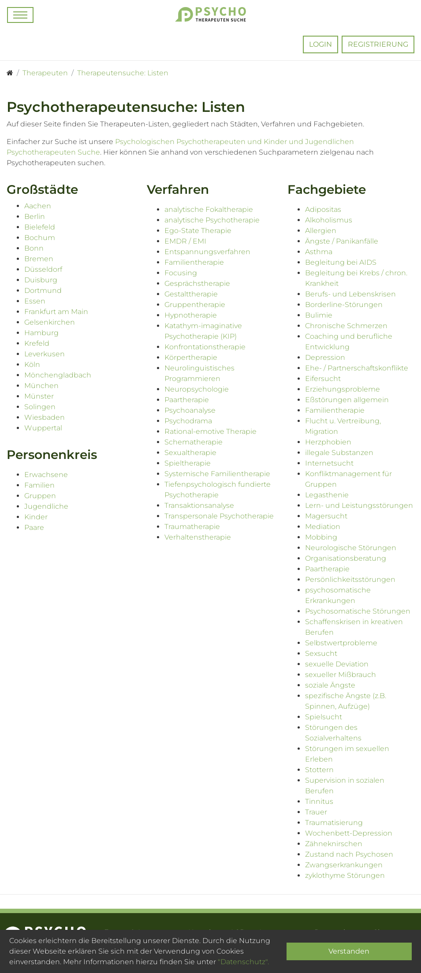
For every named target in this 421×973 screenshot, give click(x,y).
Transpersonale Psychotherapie (219, 516)
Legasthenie (327, 495)
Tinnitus (319, 801)
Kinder (36, 517)
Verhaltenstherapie (197, 537)
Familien (39, 485)
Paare (34, 527)
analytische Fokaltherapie (208, 209)
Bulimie (318, 315)
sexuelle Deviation (337, 664)
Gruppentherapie (194, 304)
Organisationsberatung (345, 558)
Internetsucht (329, 463)
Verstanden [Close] (348, 951)
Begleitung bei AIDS (340, 262)
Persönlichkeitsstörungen (350, 579)
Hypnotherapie (190, 315)
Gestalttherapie (191, 294)
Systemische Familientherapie (217, 474)
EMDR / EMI (185, 241)
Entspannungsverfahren (207, 252)
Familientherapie (194, 262)
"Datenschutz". (243, 962)
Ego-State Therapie (197, 230)
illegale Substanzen (339, 452)
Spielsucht (323, 717)
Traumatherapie (192, 526)
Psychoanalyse (190, 410)
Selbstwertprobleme (341, 643)
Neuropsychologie (196, 389)
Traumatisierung (334, 822)
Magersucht (326, 516)
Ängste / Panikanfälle (341, 241)
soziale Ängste (330, 685)
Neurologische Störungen (350, 548)
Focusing (180, 273)
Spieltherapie (187, 463)
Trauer (316, 812)
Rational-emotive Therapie (210, 431)
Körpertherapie (190, 357)
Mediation (322, 526)
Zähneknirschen (333, 844)
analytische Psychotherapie (212, 220)
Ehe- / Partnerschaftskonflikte (356, 368)
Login (320, 44)
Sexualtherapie (190, 452)
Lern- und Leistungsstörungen (359, 505)
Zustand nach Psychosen (349, 854)
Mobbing (321, 537)
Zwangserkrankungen (344, 865)
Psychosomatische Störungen (357, 611)
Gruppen (40, 496)
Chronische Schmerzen (346, 326)
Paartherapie (186, 400)
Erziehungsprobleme (342, 389)
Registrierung (378, 44)
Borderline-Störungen (344, 304)
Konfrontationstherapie (205, 347)
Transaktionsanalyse (199, 505)
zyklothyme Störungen (345, 875)
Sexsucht (321, 653)
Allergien (320, 230)
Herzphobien (328, 442)
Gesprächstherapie (197, 283)
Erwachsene (46, 474)
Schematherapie (193, 442)
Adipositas (323, 209)
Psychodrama (188, 421)
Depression (325, 357)
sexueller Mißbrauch (340, 674)
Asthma (318, 252)
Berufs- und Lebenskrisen (350, 294)
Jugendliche (46, 506)
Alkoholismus (328, 220)
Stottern (319, 770)
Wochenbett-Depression (348, 833)
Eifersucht (323, 378)
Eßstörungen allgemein (347, 400)
